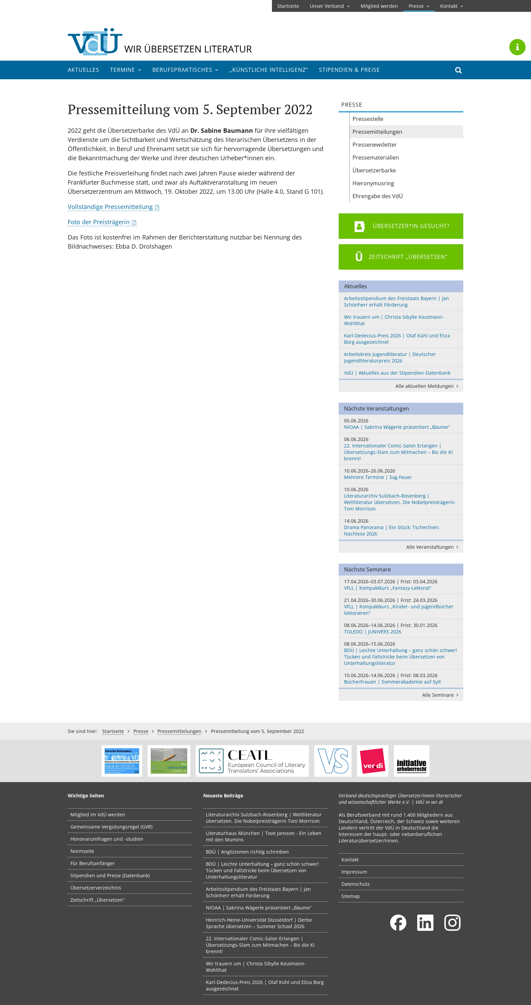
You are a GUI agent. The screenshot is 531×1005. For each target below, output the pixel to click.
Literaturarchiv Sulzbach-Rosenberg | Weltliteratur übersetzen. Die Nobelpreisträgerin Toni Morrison (401, 499)
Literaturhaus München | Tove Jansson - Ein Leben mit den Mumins (263, 836)
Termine (126, 70)
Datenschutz (355, 884)
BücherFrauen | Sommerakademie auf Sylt (401, 678)
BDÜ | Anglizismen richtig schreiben (247, 852)
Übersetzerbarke (374, 170)
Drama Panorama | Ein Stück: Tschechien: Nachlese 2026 (401, 527)
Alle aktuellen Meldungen (428, 386)
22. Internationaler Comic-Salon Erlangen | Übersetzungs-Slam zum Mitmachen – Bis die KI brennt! (401, 449)
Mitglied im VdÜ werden (97, 814)
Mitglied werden (379, 6)
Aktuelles (83, 70)
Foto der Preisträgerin (99, 222)
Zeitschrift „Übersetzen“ (97, 900)
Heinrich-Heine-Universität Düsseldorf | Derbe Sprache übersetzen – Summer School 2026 (259, 923)
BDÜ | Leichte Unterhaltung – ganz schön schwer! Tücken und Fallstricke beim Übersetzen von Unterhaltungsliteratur (401, 653)
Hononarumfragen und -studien (106, 839)
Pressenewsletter (375, 144)
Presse (419, 6)
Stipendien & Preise (349, 70)
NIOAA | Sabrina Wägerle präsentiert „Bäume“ (401, 423)
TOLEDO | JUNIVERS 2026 (401, 628)
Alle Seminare (441, 695)
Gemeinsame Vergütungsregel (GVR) (111, 826)
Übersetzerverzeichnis (95, 887)
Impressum (354, 871)
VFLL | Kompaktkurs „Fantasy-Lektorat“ (401, 584)
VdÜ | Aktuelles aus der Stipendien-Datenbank (397, 373)
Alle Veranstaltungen (433, 547)
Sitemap (350, 896)
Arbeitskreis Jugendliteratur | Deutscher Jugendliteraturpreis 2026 (390, 357)
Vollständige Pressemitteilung (110, 207)
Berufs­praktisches (185, 70)
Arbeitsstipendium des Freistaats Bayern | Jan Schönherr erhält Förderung (396, 301)
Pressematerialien (376, 157)
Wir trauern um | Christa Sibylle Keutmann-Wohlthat (394, 320)
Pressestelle (368, 119)
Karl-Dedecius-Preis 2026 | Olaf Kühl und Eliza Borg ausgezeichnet (397, 338)
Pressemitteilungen (377, 131)
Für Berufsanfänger (92, 863)
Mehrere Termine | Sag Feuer (401, 473)
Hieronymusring (373, 183)
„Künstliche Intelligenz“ (269, 70)
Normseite (82, 851)
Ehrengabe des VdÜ (378, 196)
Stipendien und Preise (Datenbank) (110, 875)
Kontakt (451, 6)
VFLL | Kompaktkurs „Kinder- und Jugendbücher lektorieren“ (401, 606)
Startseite (288, 6)
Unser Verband (330, 6)
